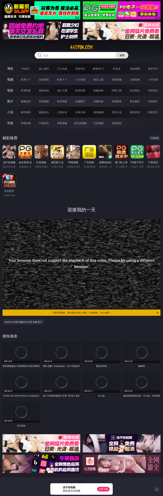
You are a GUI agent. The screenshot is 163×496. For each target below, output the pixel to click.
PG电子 (26, 68)
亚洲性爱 (26, 90)
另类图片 (153, 101)
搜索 (122, 55)
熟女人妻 (99, 79)
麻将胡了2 (98, 68)
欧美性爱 (80, 90)
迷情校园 (99, 112)
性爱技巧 (153, 112)
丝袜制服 (117, 79)
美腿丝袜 (99, 101)
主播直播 (135, 79)
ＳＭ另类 (153, 79)
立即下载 (103, 489)
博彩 (10, 68)
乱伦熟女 (135, 90)
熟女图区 (135, 101)
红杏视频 (99, 123)
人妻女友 (62, 112)
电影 (10, 90)
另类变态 (153, 90)
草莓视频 (62, 123)
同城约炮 (26, 123)
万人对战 (62, 68)
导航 (10, 123)
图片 (10, 101)
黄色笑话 (135, 112)
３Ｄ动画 (80, 79)
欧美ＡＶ (62, 79)
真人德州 (44, 68)
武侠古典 (80, 112)
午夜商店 (44, 123)
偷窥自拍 (26, 101)
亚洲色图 (44, 101)
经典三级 (117, 90)
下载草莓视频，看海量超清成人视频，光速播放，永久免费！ (105, 313)
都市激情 (26, 112)
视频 (10, 79)
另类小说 (117, 112)
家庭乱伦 (44, 112)
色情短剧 (117, 123)
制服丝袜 (99, 90)
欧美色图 (62, 101)
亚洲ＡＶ (26, 79)
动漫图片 (80, 101)
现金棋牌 (135, 68)
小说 (10, 112)
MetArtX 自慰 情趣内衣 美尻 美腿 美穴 (23, 321)
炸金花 (116, 68)
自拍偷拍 (44, 79)
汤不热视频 (80, 123)
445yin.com (81, 47)
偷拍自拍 (44, 90)
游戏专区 (80, 68)
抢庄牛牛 (153, 68)
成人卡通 (62, 90)
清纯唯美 (117, 101)
